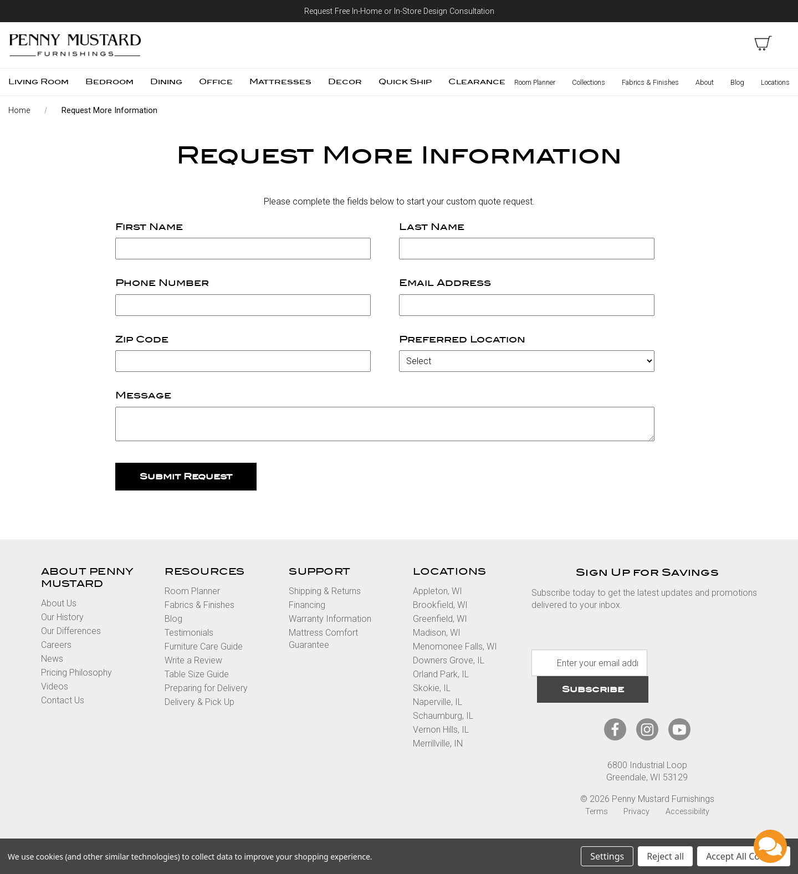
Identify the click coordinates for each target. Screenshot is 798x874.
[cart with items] (763, 43)
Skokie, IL (432, 688)
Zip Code (141, 339)
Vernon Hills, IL (441, 729)
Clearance (476, 82)
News (52, 658)
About (704, 82)
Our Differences (71, 631)
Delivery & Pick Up (199, 702)
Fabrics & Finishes (650, 82)
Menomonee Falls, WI (455, 646)
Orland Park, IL (441, 674)
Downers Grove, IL (448, 660)
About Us (58, 603)
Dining (166, 82)
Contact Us (62, 700)
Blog (737, 82)
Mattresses (280, 82)
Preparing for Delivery (206, 688)
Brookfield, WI (440, 605)
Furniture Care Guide (204, 646)
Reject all (665, 856)
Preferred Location (462, 339)
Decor (345, 82)
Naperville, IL (437, 702)
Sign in (727, 43)
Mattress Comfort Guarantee (323, 638)
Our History (62, 617)
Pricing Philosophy (76, 672)
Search (692, 43)
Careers (56, 645)
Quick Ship (405, 82)
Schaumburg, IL (443, 716)
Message (143, 395)
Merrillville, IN (438, 743)
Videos (54, 686)
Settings (607, 856)
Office (216, 82)
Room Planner (534, 82)
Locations (775, 82)
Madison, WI (437, 632)
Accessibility (687, 811)
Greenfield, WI (440, 619)
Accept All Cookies (743, 856)
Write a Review (193, 660)
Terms (596, 811)
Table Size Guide (197, 674)
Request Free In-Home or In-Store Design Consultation (399, 11)
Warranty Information (330, 619)
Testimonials (189, 632)
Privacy (636, 811)
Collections (588, 82)
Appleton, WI (437, 591)
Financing (307, 605)
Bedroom (109, 82)
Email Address (445, 283)
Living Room (38, 82)
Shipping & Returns (325, 591)
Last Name (431, 227)
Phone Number (162, 283)
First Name (149, 227)
